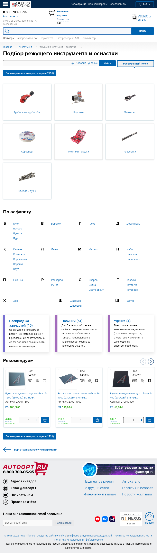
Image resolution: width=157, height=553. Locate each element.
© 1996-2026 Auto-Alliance (19, 535)
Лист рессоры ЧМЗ (67, 38)
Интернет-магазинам (100, 494)
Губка (92, 223)
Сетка (92, 285)
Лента (54, 249)
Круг (16, 269)
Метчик (93, 249)
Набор (130, 249)
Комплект (19, 254)
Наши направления (99, 481)
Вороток (56, 223)
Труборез (132, 290)
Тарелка (132, 280)
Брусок (17, 228)
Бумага (17, 233)
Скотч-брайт (96, 290)
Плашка (18, 280)
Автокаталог (132, 481)
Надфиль (132, 254)
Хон (15, 301)
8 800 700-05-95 (18, 472)
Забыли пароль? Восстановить (107, 4)
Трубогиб (132, 285)
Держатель (133, 223)
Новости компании (137, 494)
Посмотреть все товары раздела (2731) (30, 73)
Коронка (18, 264)
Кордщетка (20, 259)
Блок (16, 223)
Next (151, 361)
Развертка (57, 280)
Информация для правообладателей (90, 535)
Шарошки (76, 305)
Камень (17, 249)
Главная (7, 46)
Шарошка (76, 301)
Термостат (46, 38)
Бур (15, 238)
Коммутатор (88, 38)
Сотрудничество (96, 488)
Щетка (131, 301)
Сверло (93, 280)
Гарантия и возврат (137, 488)
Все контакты (10, 16)
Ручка (54, 285)
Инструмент (25, 46)
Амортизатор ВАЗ (27, 38)
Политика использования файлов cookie (78, 539)
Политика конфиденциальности (133, 535)
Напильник (133, 259)
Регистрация (78, 4)
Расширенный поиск (135, 63)
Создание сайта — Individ (51, 535)
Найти (107, 63)
